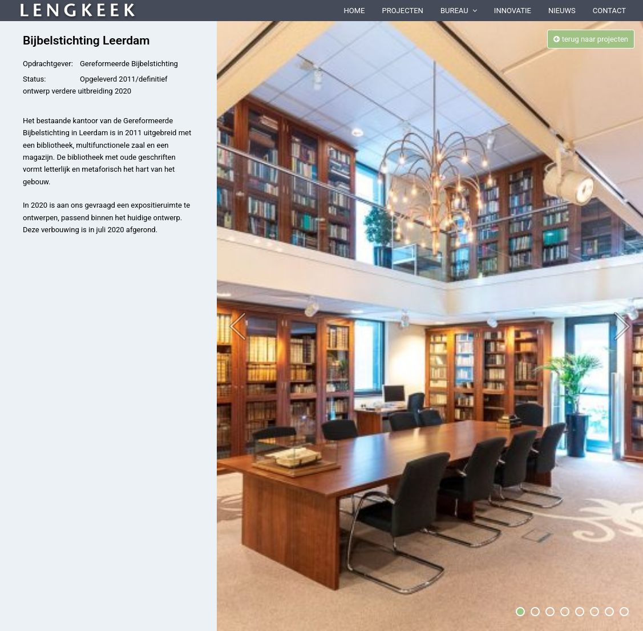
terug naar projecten (590, 39)
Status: (34, 79)
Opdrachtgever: (48, 63)
